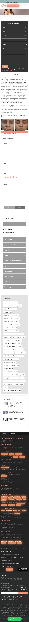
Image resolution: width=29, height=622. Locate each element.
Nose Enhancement (13, 440)
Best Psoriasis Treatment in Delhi (11, 318)
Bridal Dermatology (7, 532)
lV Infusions (10, 498)
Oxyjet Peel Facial (22, 502)
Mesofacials (20, 540)
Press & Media (5, 597)
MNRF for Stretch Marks (16, 537)
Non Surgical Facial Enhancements (13, 260)
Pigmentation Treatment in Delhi (11, 365)
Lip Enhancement (4, 440)
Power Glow (15, 457)
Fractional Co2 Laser (5, 489)
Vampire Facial (10, 538)
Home (4, 16)
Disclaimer (4, 70)
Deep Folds (6, 334)
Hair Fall (6, 250)
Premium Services (15, 16)
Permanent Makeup (21, 503)
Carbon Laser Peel (18, 447)
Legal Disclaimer (5, 601)
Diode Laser (10, 474)
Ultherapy (3, 510)
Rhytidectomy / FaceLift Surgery (7, 529)
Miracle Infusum (4, 454)
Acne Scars (7, 224)
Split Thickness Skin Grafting (7, 462)
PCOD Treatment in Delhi (10, 362)
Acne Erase (11, 447)
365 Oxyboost (4, 499)
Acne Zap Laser (4, 447)
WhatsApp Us (14, 619)
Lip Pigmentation (11, 505)
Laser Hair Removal (9, 255)
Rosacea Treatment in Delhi (10, 374)
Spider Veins (22, 381)
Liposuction (13, 523)
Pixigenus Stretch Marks (6, 481)
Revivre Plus (3, 500)
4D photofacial (10, 500)
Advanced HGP (4, 469)
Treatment (8, 16)
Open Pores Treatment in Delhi (11, 359)
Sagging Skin (21, 374)
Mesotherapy (18, 455)
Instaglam (16, 500)
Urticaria (6, 387)
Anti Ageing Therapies (10, 245)
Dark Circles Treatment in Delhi (11, 331)
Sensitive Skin (7, 381)
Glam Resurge (4, 505)
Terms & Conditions (12, 70)
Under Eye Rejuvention (19, 538)
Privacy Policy (22, 69)
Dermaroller (7, 228)
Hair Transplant (22, 469)
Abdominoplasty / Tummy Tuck (7, 527)
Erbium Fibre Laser (8, 229)
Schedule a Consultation (13, 5)
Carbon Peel (3, 535)
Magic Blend (11, 454)
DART (19, 510)
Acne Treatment (8, 239)
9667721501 (15, 2)
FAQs (21, 596)
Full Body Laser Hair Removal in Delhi (13, 340)
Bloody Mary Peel (17, 498)
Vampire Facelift (17, 513)
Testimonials (4, 599)
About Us (8, 596)
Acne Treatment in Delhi (9, 306)
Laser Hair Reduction (5, 534)
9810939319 (9, 2)
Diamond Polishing (5, 448)
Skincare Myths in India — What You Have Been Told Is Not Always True (16, 411)
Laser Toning (9, 457)
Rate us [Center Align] (9, 569)
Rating (5, 173)
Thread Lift (18, 515)
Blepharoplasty (11, 526)
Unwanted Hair (6, 472)
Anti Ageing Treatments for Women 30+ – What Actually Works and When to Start (17, 419)
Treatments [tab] (5, 433)
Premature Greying (8, 368)
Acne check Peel (13, 448)
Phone (5, 163)
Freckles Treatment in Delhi (18, 337)
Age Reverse (9, 510)
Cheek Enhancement (5, 442)
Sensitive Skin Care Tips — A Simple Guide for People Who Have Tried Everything (16, 404)
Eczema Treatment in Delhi (17, 334)
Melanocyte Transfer (18, 462)
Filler (13, 515)
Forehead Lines (7, 337)
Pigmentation (7, 266)
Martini (24, 499)
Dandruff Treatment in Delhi (10, 327)
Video (17, 596)
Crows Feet (16, 324)
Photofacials (3, 502)
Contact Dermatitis (8, 324)
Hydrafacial (23, 496)
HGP (16, 469)
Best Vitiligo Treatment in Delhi (11, 321)
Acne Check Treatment (12, 535)
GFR (20, 517)
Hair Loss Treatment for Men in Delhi (12, 346)
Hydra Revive (22, 500)
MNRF (11, 482)
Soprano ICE (3, 474)
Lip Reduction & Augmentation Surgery (9, 524)
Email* (5, 153)
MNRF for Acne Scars (5, 537)
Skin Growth (15, 381)
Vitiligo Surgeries (8, 287)
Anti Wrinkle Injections (17, 512)
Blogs (13, 596)
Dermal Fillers (4, 540)
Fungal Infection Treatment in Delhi (12, 343)
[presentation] (13, 60)
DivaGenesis (22, 457)
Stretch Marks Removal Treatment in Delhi (13, 384)
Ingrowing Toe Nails (9, 353)
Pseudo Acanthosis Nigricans (11, 371)
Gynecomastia (4, 526)
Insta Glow (3, 457)
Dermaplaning (17, 496)
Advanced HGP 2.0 (5, 467)
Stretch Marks (7, 282)
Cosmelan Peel (4, 455)
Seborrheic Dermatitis (19, 378)
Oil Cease (24, 498)
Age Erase (15, 510)
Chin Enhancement (14, 442)
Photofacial (13, 534)
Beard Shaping (4, 476)
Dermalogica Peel (4, 503)
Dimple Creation (19, 526)
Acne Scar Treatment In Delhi (11, 302)
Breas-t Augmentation (5, 523)
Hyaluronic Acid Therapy (6, 515)
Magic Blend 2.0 (18, 454)
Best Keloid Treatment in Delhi (11, 315)
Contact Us (11, 599)
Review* (6, 184)
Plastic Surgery (8, 271)
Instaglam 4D (4, 498)
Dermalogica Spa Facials (12, 502)
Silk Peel (11, 496)
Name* (5, 143)
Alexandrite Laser (17, 474)
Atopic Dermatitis (8, 312)
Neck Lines (21, 356)
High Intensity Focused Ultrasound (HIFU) (9, 517)
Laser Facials (11, 541)
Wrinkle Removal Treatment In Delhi (12, 390)
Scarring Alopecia (8, 378)
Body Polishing (12, 503)
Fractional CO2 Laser (9, 231)
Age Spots (19, 306)
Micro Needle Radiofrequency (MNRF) (9, 491)
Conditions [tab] (13, 433)
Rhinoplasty (20, 524)
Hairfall (3, 465)
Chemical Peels (12, 455)
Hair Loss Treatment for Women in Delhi (13, 349)
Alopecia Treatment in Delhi (10, 309)
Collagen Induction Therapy (7, 513)
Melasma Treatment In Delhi (10, 356)
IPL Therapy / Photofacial (6, 516)
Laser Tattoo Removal (20, 353)
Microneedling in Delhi (9, 232)
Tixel (5, 234)
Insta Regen (24, 510)
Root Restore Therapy (15, 467)
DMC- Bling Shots (4, 496)
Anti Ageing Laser (7, 512)
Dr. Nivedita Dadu (20, 111)
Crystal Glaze (11, 499)
